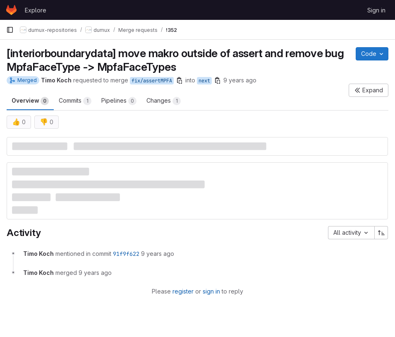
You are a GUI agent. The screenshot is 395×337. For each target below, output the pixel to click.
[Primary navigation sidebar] (10, 29)
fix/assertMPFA (152, 80)
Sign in (376, 10)
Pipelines (118, 101)
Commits (75, 101)
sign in (211, 291)
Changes (163, 101)
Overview (30, 101)
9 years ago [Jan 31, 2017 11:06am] (239, 80)
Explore (35, 10)
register (183, 291)
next (204, 80)
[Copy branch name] (179, 80)
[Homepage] (11, 10)
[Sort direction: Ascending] (381, 232)
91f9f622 (126, 254)
